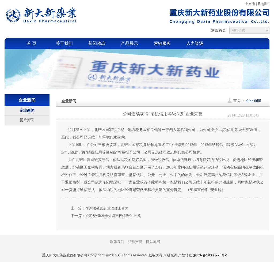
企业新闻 (27, 110)
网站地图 (153, 242)
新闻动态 (96, 43)
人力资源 (194, 43)
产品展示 (129, 43)
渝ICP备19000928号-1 (210, 255)
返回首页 (218, 30)
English (263, 4)
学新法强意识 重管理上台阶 (107, 208)
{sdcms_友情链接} (249, 30)
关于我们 (64, 43)
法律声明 (135, 242)
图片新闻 (27, 120)
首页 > (238, 101)
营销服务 (162, 43)
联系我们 (117, 242)
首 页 (31, 43)
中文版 (250, 4)
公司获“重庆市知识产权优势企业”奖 (113, 216)
